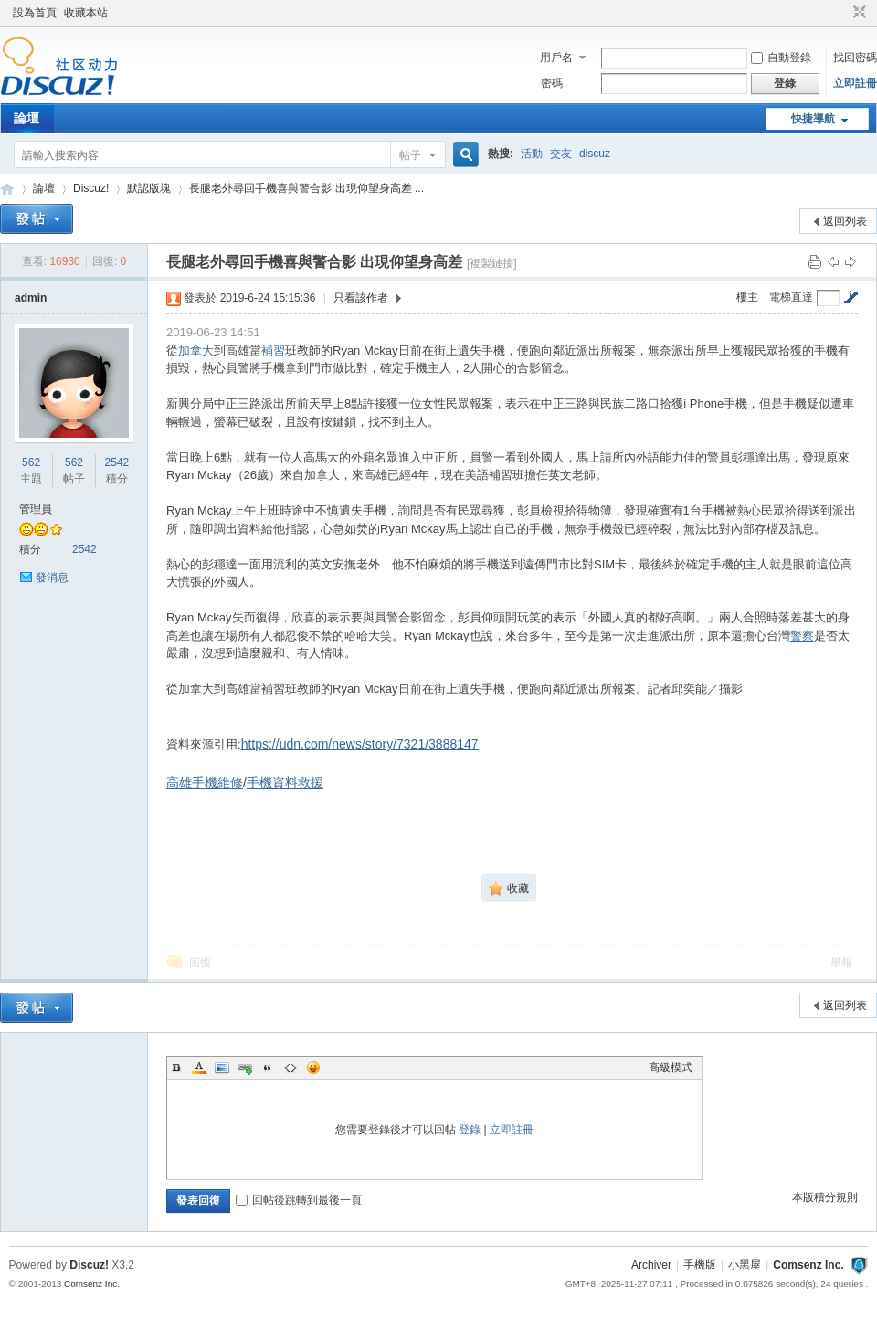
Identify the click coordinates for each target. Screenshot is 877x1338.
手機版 (699, 1264)
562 (31, 462)
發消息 (52, 577)
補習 (273, 350)
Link (245, 1067)
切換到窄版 (857, 13)
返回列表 (845, 221)
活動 (532, 153)
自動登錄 (781, 57)
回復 (200, 962)
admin (31, 298)
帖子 (410, 155)
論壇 (26, 118)
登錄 (470, 1129)
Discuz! (91, 188)
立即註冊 (855, 83)
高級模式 (670, 1067)
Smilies (313, 1067)
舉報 (841, 962)
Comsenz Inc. (808, 1264)
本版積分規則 (825, 1197)
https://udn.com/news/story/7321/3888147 (360, 744)
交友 (561, 153)
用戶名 (556, 57)
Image (222, 1067)
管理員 (35, 509)
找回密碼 (855, 57)
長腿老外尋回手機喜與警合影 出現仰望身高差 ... (306, 188)
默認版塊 (149, 188)
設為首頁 (35, 12)
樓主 (747, 297)
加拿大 (196, 350)
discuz (594, 153)
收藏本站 (86, 12)
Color (199, 1067)
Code (290, 1067)
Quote (268, 1067)
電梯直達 (791, 297)
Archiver (651, 1264)
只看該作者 (360, 298)
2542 (117, 462)
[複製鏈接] (492, 263)
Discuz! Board (7, 188)
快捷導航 (813, 118)
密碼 (552, 83)
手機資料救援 (285, 782)
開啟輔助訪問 (842, 13)
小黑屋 (744, 1264)
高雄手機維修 (204, 782)
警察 (802, 635)
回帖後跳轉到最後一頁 (299, 1200)
